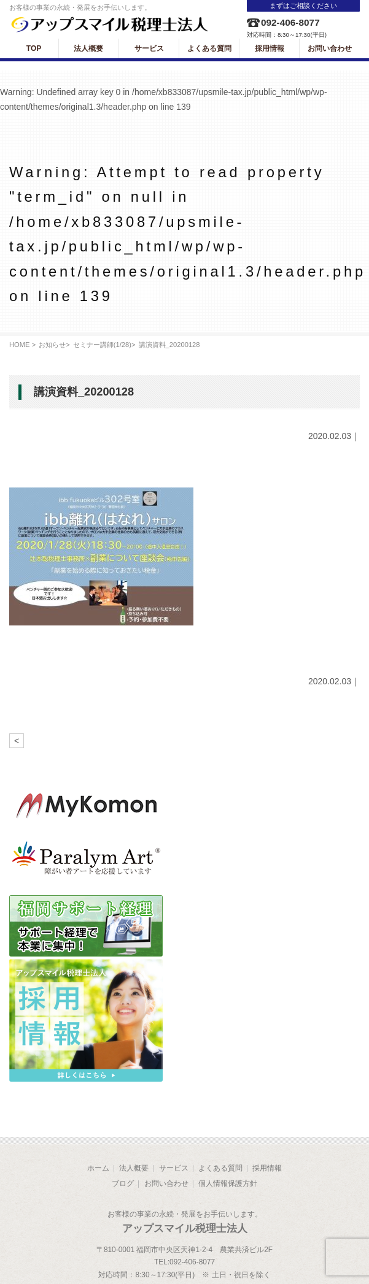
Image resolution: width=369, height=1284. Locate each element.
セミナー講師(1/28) (102, 344)
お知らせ (52, 344)
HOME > (22, 344)
